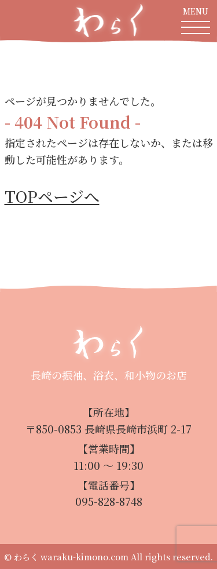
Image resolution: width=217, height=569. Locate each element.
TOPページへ (52, 196)
